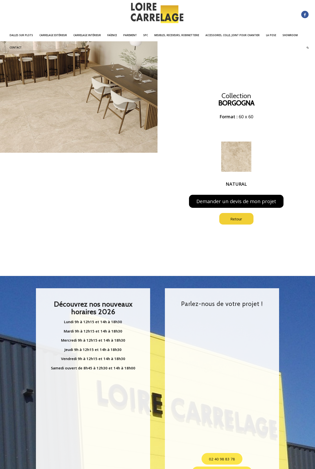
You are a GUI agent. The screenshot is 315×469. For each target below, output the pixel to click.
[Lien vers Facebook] (305, 14)
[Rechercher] (306, 47)
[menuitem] (21, 35)
